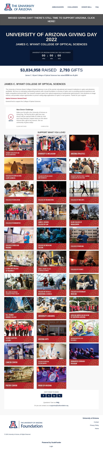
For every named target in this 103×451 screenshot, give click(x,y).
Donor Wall (87, 7)
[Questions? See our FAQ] (57, 403)
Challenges (73, 7)
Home (97, 428)
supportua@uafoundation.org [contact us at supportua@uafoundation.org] (59, 405)
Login (51, 446)
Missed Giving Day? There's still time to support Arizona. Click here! (51, 20)
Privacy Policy (94, 425)
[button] (59, 395)
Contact (96, 422)
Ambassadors (58, 7)
